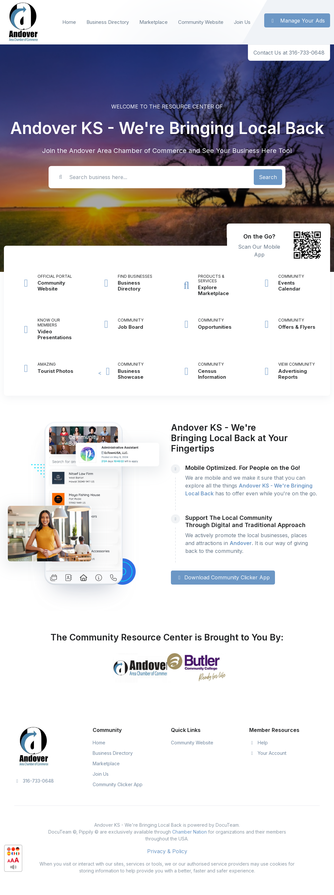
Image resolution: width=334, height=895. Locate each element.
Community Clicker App (118, 784)
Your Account (267, 753)
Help (258, 742)
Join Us (242, 22)
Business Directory (107, 22)
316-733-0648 (34, 781)
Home (69, 22)
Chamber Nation (189, 832)
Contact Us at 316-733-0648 (289, 52)
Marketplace (153, 22)
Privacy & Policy (167, 851)
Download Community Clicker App (223, 577)
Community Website (200, 22)
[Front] (23, 22)
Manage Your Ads (297, 20)
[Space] (33, 746)
